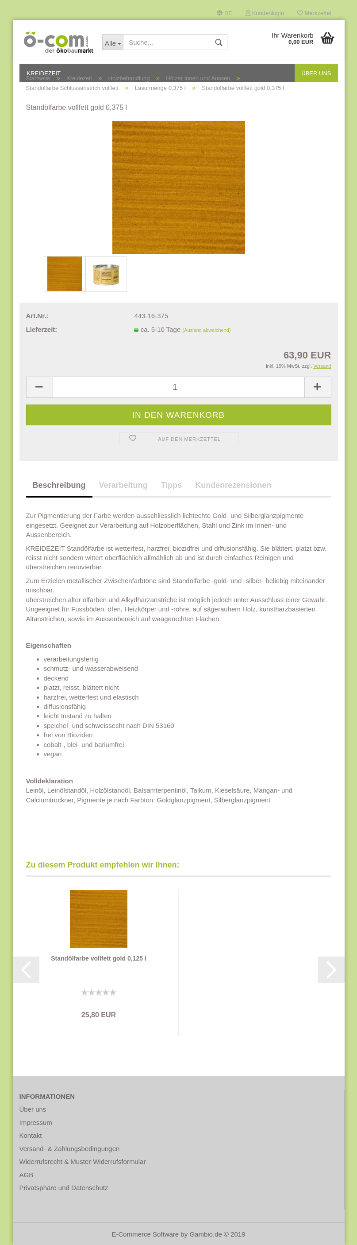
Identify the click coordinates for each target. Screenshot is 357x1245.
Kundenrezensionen (233, 485)
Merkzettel (314, 13)
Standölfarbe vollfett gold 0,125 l (98, 958)
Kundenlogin (265, 13)
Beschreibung (59, 485)
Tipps (171, 485)
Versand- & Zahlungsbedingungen (69, 1148)
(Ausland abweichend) (206, 330)
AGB (26, 1175)
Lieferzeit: (42, 329)
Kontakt (30, 1135)
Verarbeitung (123, 485)
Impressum (35, 1122)
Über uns (32, 1109)
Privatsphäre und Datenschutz (63, 1187)
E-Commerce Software (145, 1234)
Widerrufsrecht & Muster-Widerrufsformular (82, 1161)
